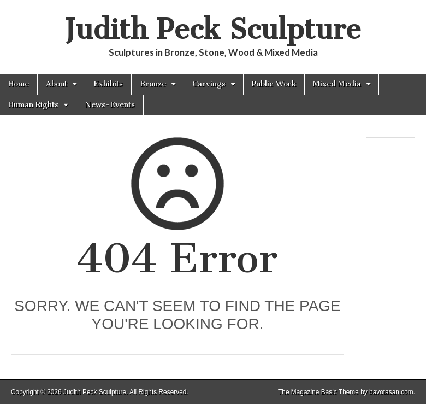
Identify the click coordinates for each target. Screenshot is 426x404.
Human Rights (33, 104)
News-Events (110, 104)
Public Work (274, 84)
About (56, 84)
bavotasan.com (391, 392)
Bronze (153, 84)
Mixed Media (337, 84)
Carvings (209, 84)
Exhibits (108, 84)
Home (18, 84)
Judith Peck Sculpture (213, 29)
